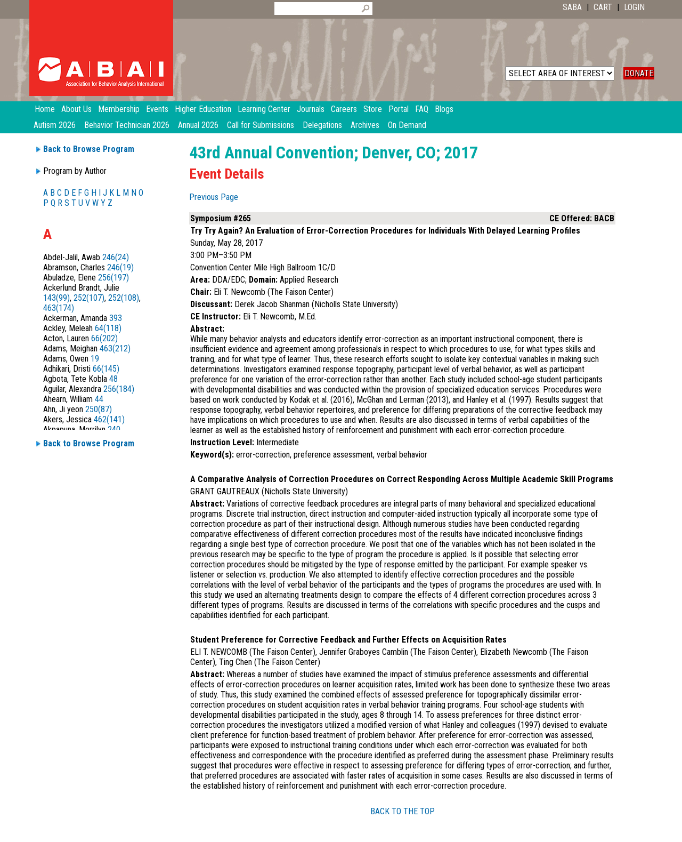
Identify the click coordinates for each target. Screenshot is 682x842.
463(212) (115, 348)
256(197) (113, 277)
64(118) (108, 328)
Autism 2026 (55, 125)
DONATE (638, 73)
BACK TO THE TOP (402, 811)
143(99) (56, 298)
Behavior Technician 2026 (126, 125)
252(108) (123, 298)
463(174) (58, 308)
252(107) (89, 298)
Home (45, 109)
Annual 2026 (198, 125)
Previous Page (213, 197)
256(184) (118, 389)
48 (113, 379)
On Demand (407, 125)
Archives (365, 125)
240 (114, 429)
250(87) (98, 409)
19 (95, 359)
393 (115, 318)
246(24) (115, 257)
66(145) (106, 369)
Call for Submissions (260, 125)
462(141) (109, 419)
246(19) (120, 267)
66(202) (104, 338)
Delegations (322, 125)
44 (99, 399)
